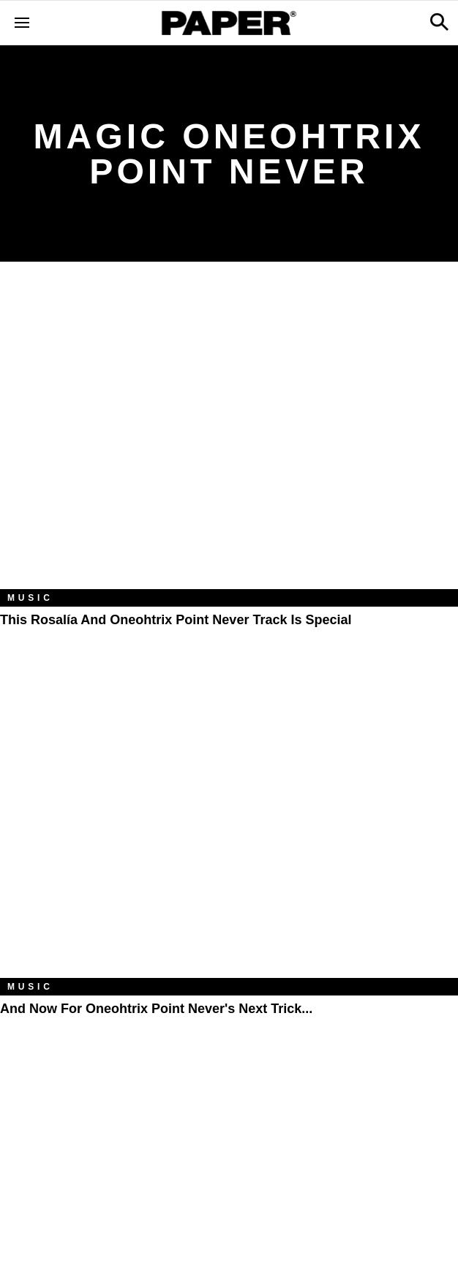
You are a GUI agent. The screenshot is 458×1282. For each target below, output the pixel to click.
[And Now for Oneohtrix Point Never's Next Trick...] (229, 824)
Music (30, 598)
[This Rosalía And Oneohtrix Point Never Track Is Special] (229, 436)
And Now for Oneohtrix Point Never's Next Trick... (156, 1008)
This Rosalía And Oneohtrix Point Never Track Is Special (175, 619)
